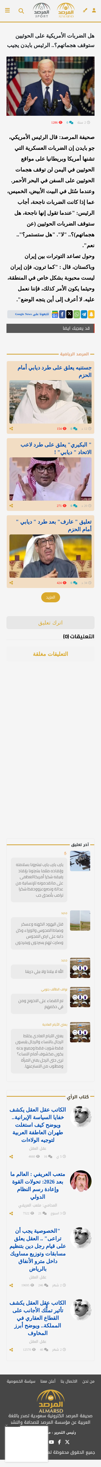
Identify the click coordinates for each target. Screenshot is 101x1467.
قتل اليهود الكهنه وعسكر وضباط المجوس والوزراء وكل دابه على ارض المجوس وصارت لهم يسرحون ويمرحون (39, 933)
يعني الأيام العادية (54, 1024)
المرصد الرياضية (74, 354)
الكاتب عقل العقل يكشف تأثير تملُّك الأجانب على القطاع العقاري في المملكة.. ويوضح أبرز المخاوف (37, 1318)
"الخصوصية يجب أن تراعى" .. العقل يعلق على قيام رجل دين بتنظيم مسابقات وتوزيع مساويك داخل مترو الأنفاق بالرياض (37, 1250)
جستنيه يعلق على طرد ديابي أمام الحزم (55, 371)
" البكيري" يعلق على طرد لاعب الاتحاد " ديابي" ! (56, 448)
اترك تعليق (50, 623)
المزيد (50, 597)
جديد (64, 913)
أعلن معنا (47, 1381)
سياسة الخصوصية (21, 1381)
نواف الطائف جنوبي (54, 989)
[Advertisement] (57, 757)
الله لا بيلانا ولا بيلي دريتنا (44, 971)
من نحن (88, 1381)
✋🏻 (65, 853)
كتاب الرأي (78, 1097)
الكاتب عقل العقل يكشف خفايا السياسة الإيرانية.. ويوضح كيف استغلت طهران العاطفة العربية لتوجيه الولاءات (37, 1125)
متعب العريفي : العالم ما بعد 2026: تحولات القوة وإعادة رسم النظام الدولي (37, 1185)
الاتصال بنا (69, 1381)
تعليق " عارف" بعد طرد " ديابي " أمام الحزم (54, 525)
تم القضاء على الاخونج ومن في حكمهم (40, 1004)
